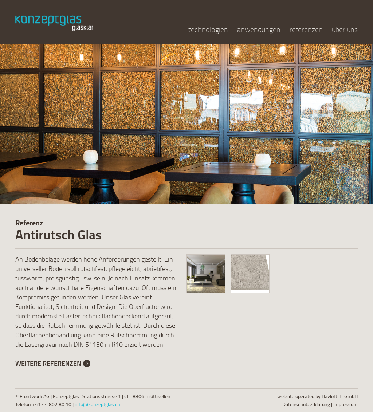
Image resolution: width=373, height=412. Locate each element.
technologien (208, 29)
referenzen (306, 29)
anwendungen (258, 29)
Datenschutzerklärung (306, 404)
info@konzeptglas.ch (97, 404)
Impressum (345, 404)
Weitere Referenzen (48, 363)
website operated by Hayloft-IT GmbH (317, 396)
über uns (345, 29)
